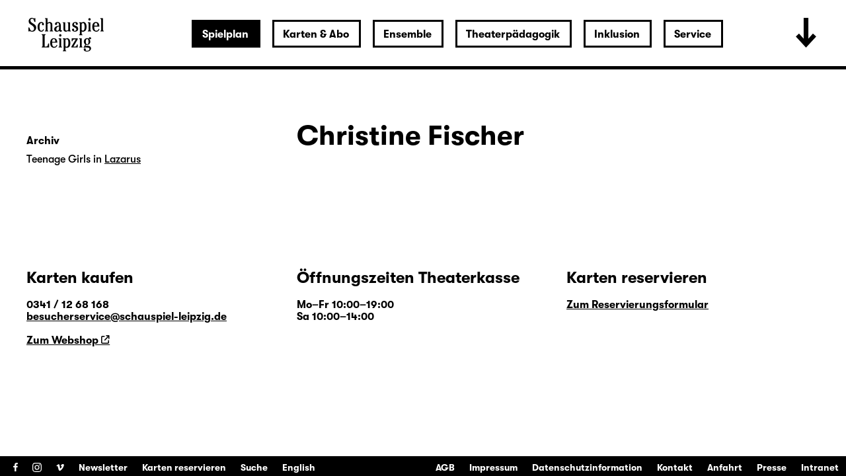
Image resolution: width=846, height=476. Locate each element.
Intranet (820, 467)
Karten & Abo (316, 34)
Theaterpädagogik (513, 34)
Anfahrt (724, 467)
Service (692, 34)
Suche (254, 467)
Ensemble (407, 34)
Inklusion (617, 34)
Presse (772, 467)
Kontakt (675, 467)
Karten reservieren (184, 467)
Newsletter (103, 467)
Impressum (493, 467)
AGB (445, 467)
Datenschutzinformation (587, 467)
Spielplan (225, 34)
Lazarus (122, 159)
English (298, 467)
